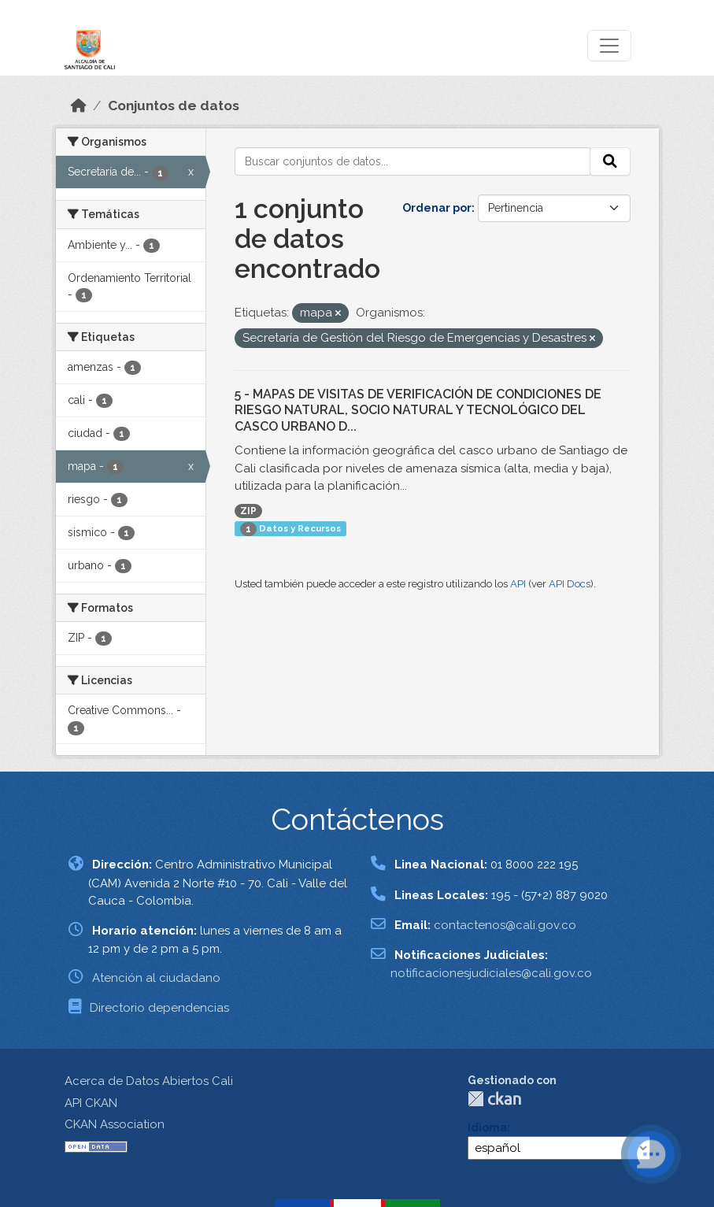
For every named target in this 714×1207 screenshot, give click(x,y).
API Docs (569, 584)
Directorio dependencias (159, 1008)
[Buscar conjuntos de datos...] (412, 161)
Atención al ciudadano (156, 978)
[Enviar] (610, 161)
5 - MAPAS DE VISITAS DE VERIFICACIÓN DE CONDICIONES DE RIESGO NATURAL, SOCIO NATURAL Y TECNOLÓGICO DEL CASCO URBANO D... (418, 411)
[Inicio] (79, 105)
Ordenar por (437, 208)
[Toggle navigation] (609, 45)
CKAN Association (115, 1124)
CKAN (494, 1098)
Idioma (487, 1127)
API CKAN (91, 1103)
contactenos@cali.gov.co (505, 925)
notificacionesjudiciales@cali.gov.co (491, 973)
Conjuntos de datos (173, 105)
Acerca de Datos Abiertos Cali (149, 1081)
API (518, 584)
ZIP (248, 510)
